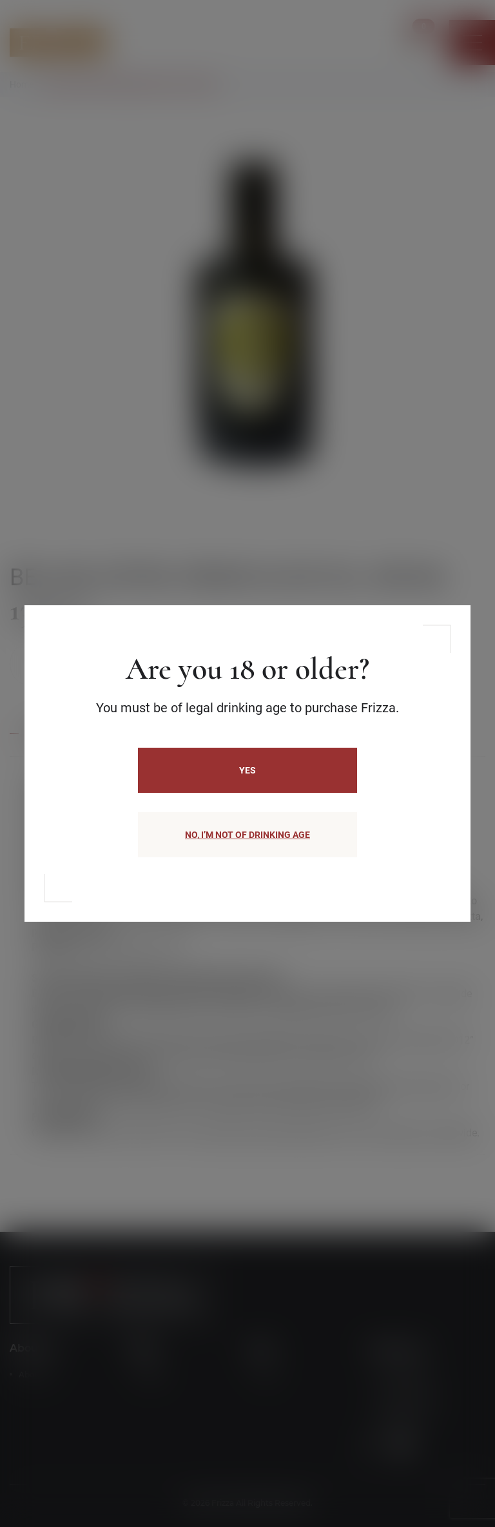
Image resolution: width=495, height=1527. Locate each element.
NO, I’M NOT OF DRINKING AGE (247, 835)
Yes (247, 770)
